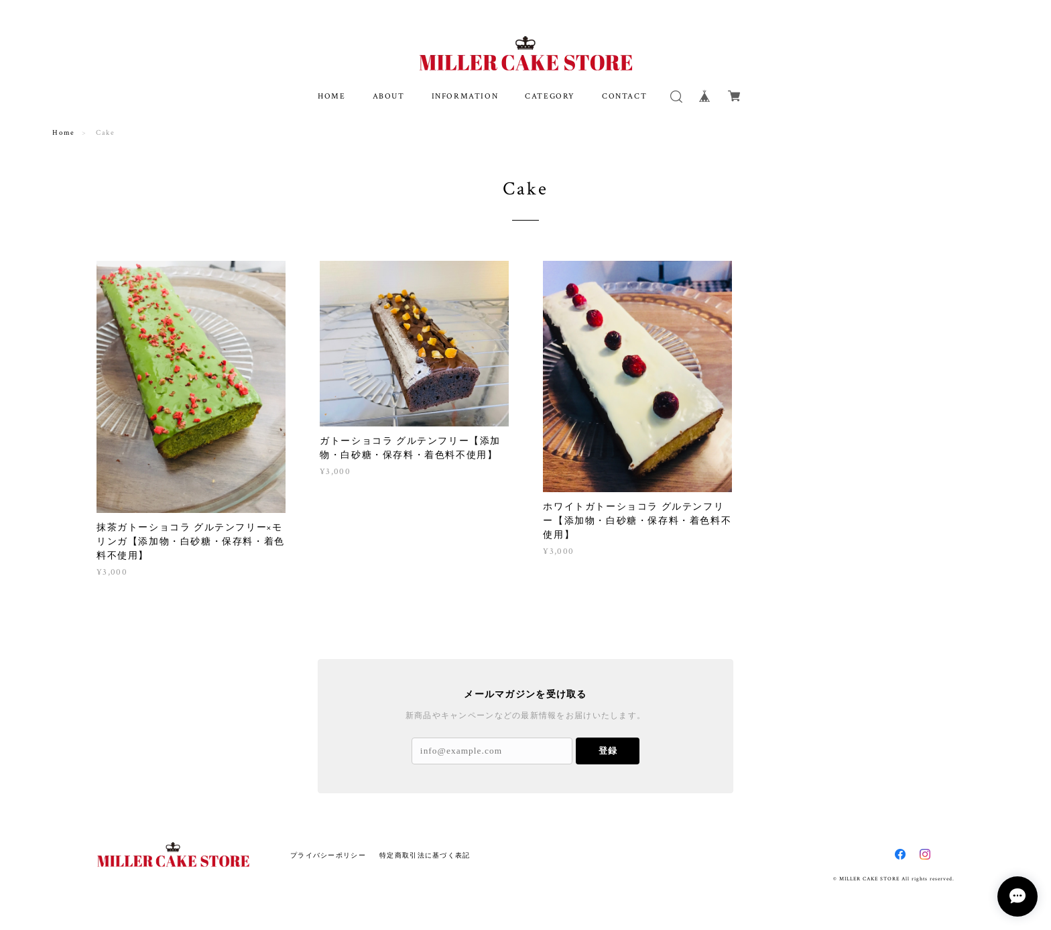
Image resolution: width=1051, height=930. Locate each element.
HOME (331, 96)
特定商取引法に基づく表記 (424, 855)
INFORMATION (465, 96)
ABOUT (389, 96)
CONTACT (624, 96)
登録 (608, 751)
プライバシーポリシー (328, 855)
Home (63, 132)
